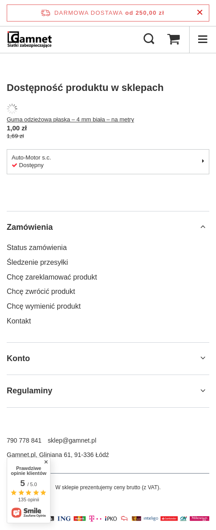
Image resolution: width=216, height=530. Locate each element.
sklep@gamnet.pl (72, 440)
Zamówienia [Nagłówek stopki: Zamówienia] (30, 227)
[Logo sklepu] (30, 39)
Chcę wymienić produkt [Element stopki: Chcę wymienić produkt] (43, 306)
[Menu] (202, 39)
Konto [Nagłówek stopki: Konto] (18, 358)
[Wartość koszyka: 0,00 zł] (173, 39)
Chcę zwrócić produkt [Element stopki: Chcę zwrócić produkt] (41, 291)
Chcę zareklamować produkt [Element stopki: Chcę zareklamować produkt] (52, 277)
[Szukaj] (149, 39)
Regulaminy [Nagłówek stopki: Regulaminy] (29, 390)
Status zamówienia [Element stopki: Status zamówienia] (37, 247)
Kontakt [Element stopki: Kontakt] (19, 321)
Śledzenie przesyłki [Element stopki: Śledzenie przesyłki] (37, 262)
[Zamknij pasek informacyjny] (199, 13)
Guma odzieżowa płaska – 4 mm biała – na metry (70, 119)
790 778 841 (24, 440)
